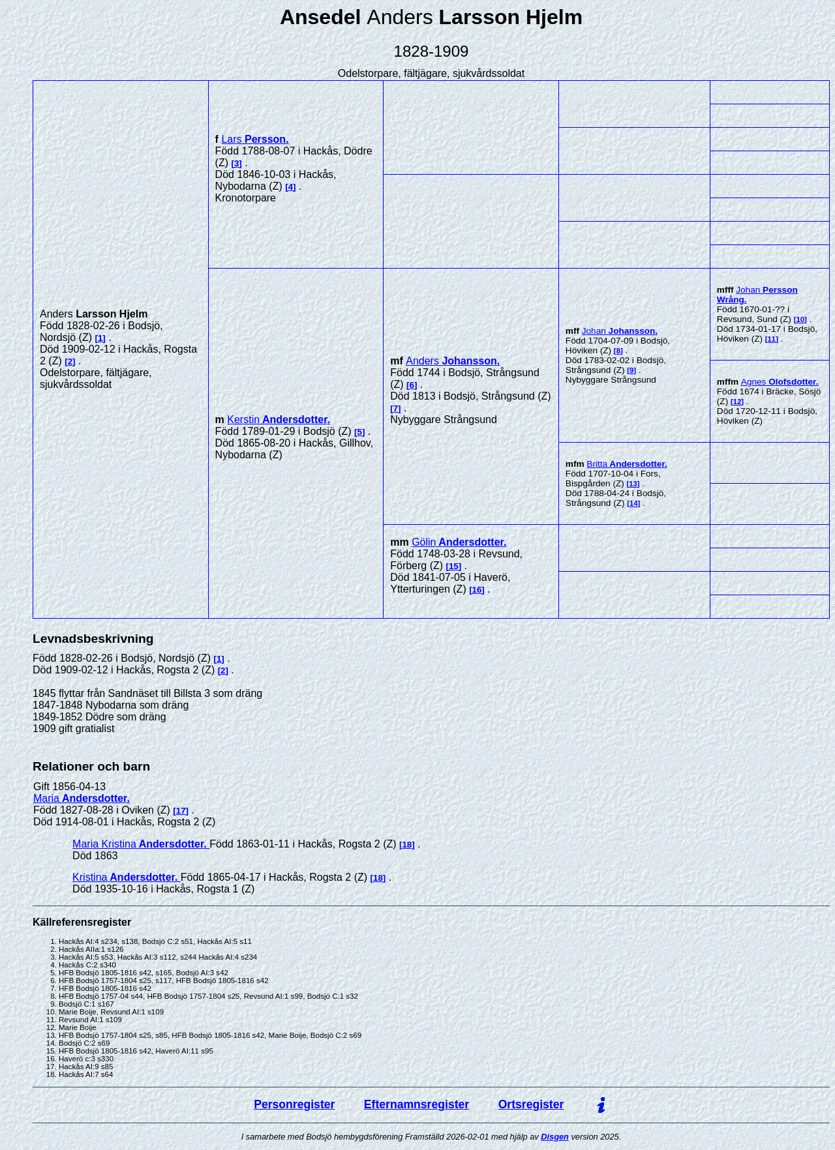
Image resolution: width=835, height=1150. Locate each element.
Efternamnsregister (416, 1104)
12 (737, 401)
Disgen (555, 1137)
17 (181, 811)
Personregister (294, 1104)
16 (477, 590)
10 (800, 319)
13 (633, 484)
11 (772, 339)
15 (454, 566)
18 (407, 844)
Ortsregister (531, 1104)
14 (634, 503)
